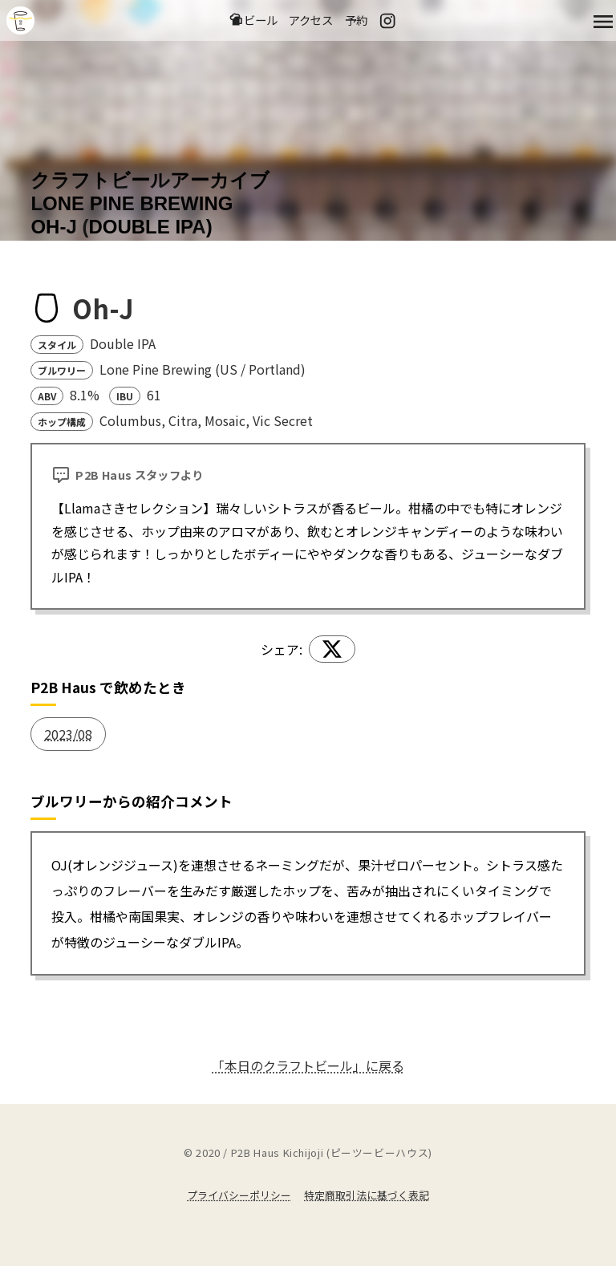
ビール (253, 20)
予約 (356, 20)
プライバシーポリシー (239, 1195)
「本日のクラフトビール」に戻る (308, 1065)
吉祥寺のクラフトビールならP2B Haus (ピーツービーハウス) (20, 21)
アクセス (311, 20)
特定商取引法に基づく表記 (366, 1195)
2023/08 (68, 734)
